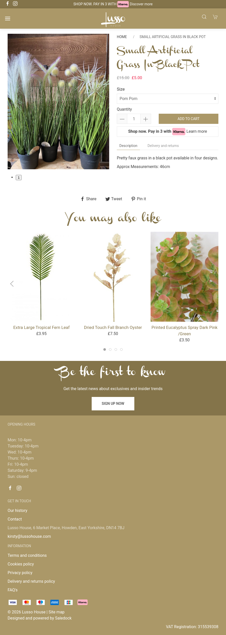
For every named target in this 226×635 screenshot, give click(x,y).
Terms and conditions (27, 555)
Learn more (196, 131)
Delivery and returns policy (31, 581)
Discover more (141, 4)
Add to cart (188, 119)
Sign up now (113, 404)
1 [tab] (19, 177)
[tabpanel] (58, 101)
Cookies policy (21, 564)
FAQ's (13, 590)
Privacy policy (20, 572)
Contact (15, 519)
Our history (17, 510)
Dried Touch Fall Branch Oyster (113, 327)
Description (128, 146)
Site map (56, 612)
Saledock (63, 618)
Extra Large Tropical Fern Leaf (41, 327)
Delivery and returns (163, 146)
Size (121, 89)
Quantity (124, 109)
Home (122, 37)
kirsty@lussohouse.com (29, 536)
